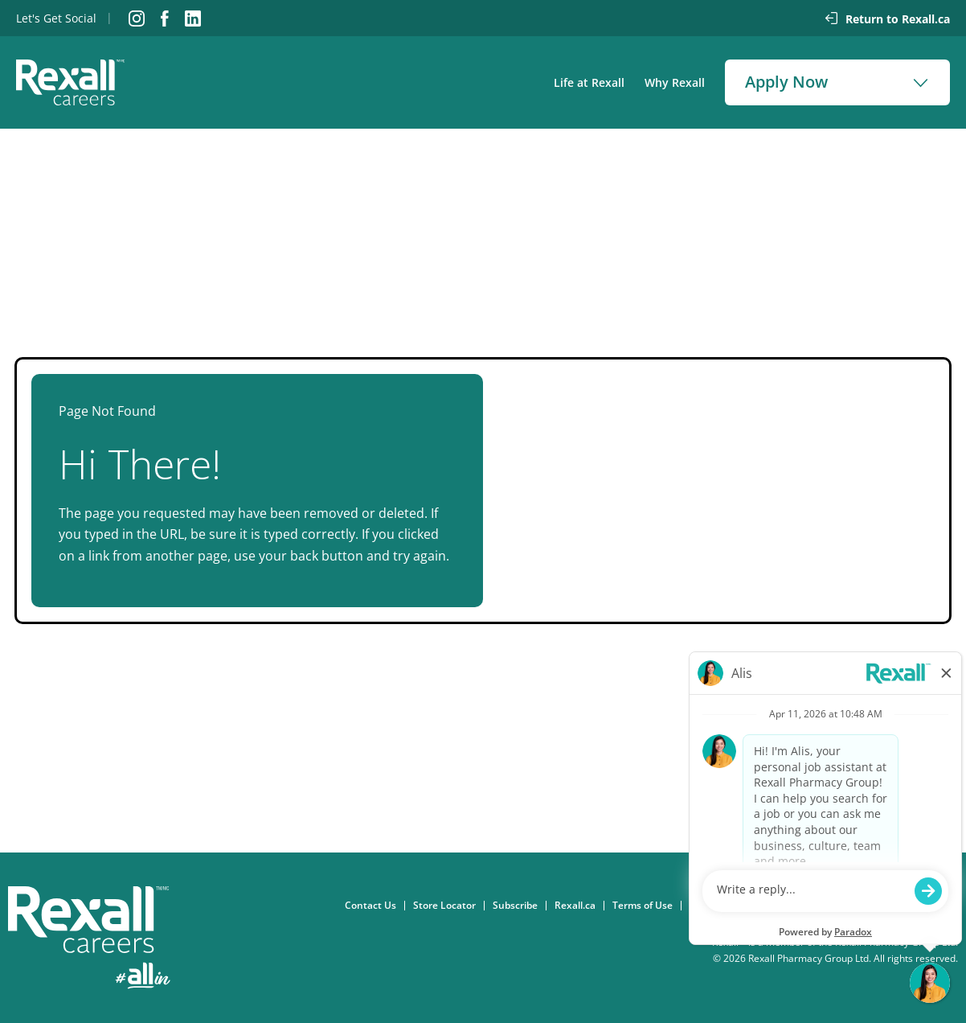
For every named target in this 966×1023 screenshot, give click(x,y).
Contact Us (374, 905)
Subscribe (519, 905)
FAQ (952, 905)
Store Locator (448, 905)
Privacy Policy (780, 905)
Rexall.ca (579, 905)
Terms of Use (646, 905)
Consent (713, 905)
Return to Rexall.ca (897, 19)
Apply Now (786, 81)
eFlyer (913, 905)
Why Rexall (675, 82)
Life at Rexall (589, 82)
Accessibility (854, 905)
